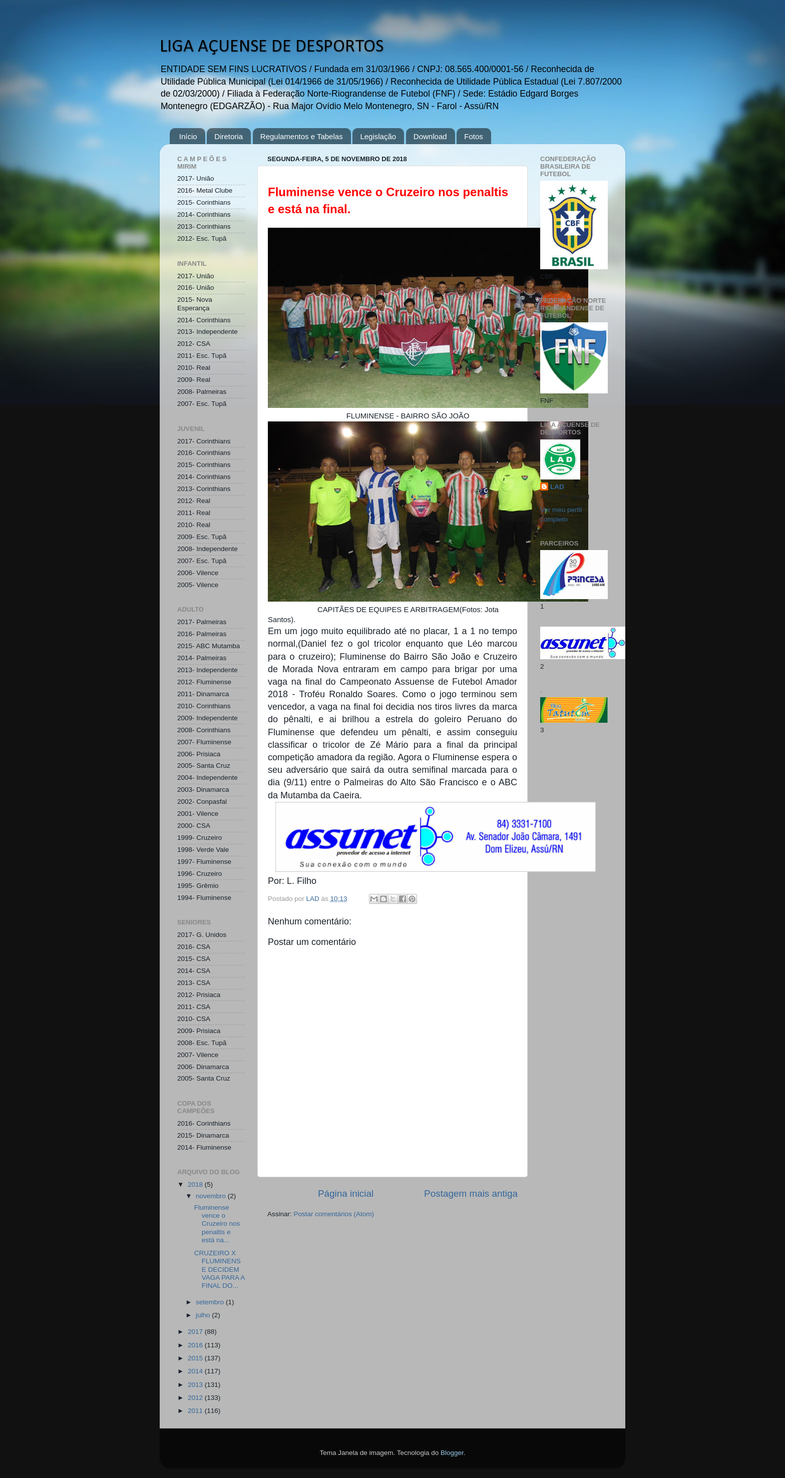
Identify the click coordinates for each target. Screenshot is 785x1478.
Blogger (452, 1452)
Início (188, 136)
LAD (557, 486)
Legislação (378, 136)
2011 (196, 1410)
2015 (196, 1358)
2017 (196, 1331)
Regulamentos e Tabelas (301, 136)
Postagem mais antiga (471, 1193)
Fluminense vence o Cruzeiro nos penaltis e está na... (217, 1224)
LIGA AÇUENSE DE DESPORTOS (271, 47)
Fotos (473, 136)
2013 (196, 1384)
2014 (196, 1371)
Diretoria (228, 136)
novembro (212, 1196)
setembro (211, 1302)
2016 (196, 1345)
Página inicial (345, 1193)
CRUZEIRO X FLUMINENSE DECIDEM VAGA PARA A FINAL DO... (219, 1269)
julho (204, 1315)
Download (430, 136)
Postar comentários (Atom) (334, 1214)
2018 (196, 1184)
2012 (196, 1397)
